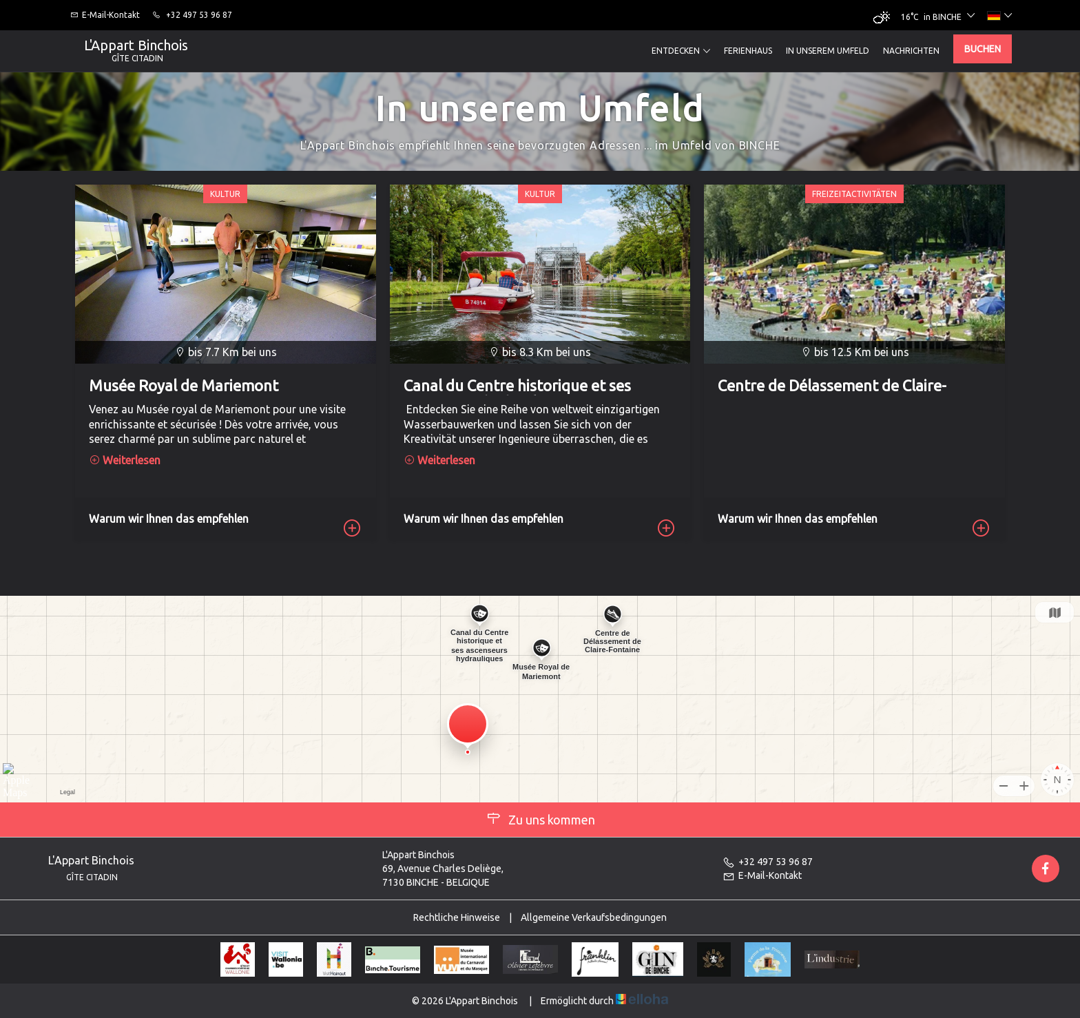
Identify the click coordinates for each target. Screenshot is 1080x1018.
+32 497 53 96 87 (768, 861)
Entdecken (681, 51)
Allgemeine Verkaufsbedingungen (594, 917)
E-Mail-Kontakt (762, 875)
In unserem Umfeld (827, 50)
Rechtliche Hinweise (456, 917)
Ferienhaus (748, 50)
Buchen (982, 48)
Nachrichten (911, 50)
